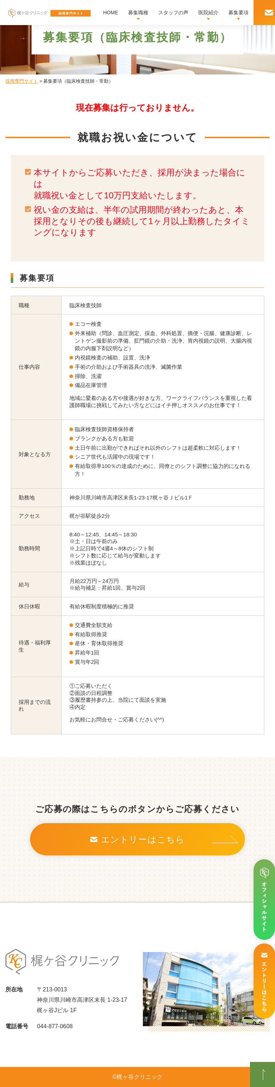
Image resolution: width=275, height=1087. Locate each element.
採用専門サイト (21, 81)
